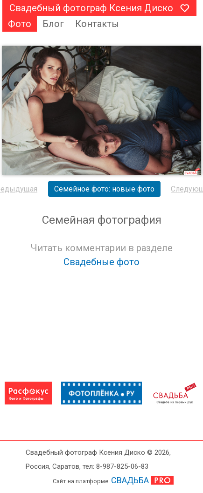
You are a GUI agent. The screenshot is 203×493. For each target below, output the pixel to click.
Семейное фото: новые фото (104, 189)
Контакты (97, 23)
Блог (53, 23)
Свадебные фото (101, 261)
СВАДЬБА (130, 480)
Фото (19, 23)
